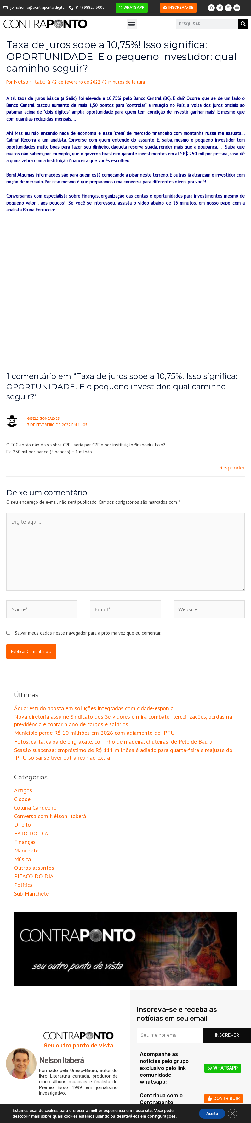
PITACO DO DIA (29, 828)
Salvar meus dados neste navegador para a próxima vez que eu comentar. (88, 610)
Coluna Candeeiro (31, 771)
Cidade (20, 763)
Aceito (207, 1113)
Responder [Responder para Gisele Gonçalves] (234, 464)
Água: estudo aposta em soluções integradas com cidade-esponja (80, 685)
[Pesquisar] (243, 24)
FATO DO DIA (27, 792)
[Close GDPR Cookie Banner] (231, 1113)
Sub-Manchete (28, 842)
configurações (160, 1116)
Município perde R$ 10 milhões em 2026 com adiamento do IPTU (78, 705)
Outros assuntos (31, 820)
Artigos (21, 756)
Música (21, 813)
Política (21, 835)
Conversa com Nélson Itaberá (43, 778)
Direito (20, 785)
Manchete (24, 806)
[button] (132, 24)
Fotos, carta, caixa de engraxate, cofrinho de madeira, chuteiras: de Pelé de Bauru (95, 712)
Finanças (22, 799)
